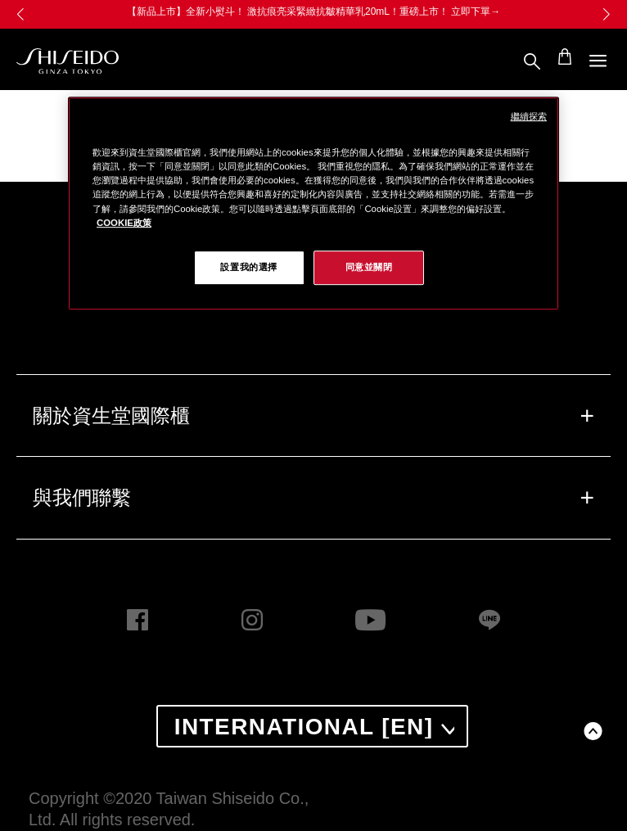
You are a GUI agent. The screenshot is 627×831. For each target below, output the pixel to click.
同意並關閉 (369, 267)
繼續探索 (529, 116)
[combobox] (312, 726)
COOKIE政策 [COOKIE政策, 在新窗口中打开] (124, 223)
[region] (313, 203)
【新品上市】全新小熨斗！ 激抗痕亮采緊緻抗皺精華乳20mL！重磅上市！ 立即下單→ (314, 11)
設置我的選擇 (248, 267)
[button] (606, 14)
